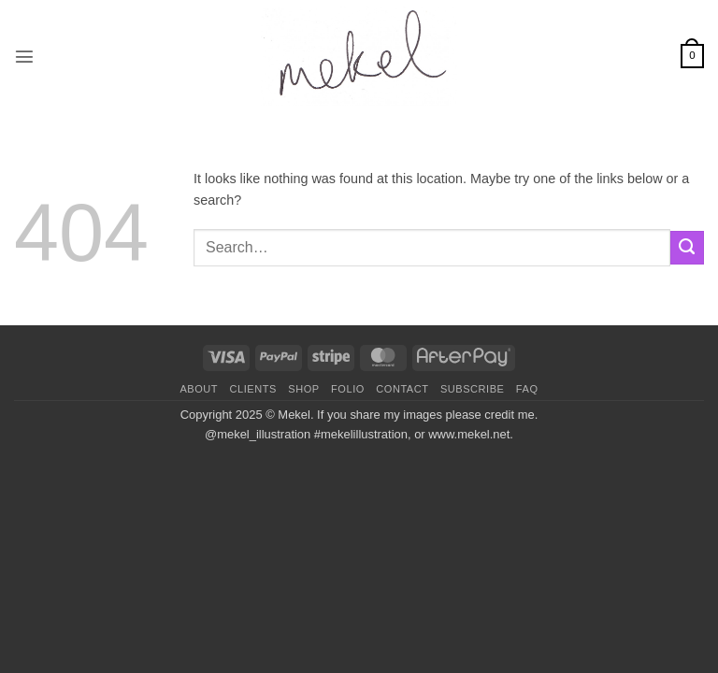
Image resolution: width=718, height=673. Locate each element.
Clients (253, 388)
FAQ (527, 388)
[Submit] (687, 248)
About (199, 388)
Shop (303, 388)
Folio (348, 388)
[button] (24, 56)
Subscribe (472, 388)
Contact (402, 388)
